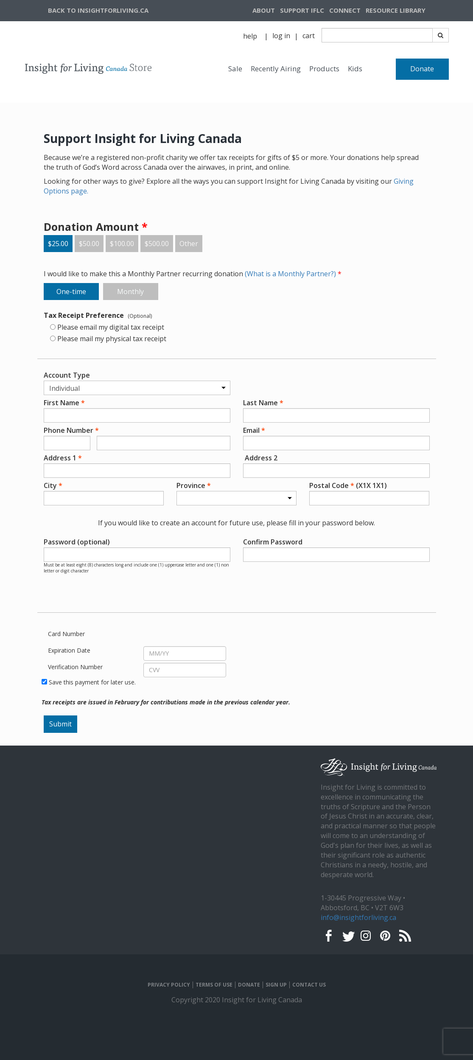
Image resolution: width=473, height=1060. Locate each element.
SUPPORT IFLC (302, 10)
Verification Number (75, 667)
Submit (60, 724)
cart (308, 35)
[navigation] (406, 10)
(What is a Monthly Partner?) (291, 273)
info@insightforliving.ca (358, 917)
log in (281, 35)
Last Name (263, 402)
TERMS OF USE (214, 984)
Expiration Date (69, 650)
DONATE (249, 984)
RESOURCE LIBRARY (395, 10)
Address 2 (260, 457)
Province (193, 485)
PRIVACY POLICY (169, 984)
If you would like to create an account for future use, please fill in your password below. (236, 522)
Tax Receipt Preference (84, 315)
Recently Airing (276, 68)
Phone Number (71, 430)
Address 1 (63, 457)
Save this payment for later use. (92, 682)
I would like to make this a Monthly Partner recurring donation (192, 273)
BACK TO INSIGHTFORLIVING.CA (98, 10)
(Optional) (140, 316)
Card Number (66, 634)
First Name (64, 402)
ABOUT (263, 10)
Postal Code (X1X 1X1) (348, 485)
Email (254, 430)
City (53, 485)
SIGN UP (276, 984)
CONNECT (345, 10)
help (250, 36)
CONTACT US (309, 984)
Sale (235, 68)
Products (324, 68)
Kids (355, 68)
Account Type (67, 375)
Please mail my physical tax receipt (111, 338)
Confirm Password (294, 541)
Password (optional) (84, 541)
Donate (422, 68)
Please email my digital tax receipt (110, 327)
